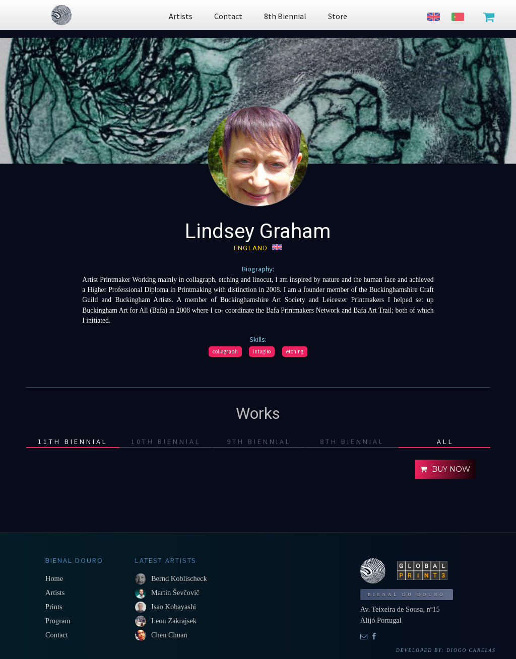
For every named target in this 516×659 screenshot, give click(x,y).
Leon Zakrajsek (174, 621)
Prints (53, 607)
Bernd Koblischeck (179, 578)
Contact (56, 635)
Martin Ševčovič (175, 593)
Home (54, 578)
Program (58, 621)
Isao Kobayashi (173, 607)
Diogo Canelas (471, 650)
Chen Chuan (169, 635)
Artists (54, 593)
